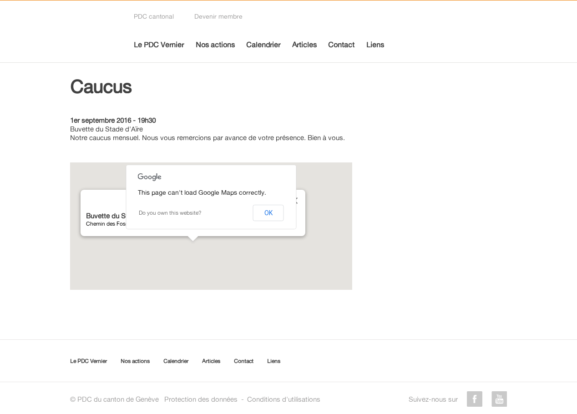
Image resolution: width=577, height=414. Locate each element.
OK (268, 213)
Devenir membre (218, 16)
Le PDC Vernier (159, 44)
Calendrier (263, 44)
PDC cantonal (154, 16)
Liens (375, 44)
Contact (341, 44)
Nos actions (215, 44)
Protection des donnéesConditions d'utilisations (242, 399)
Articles (304, 44)
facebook (474, 399)
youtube (499, 399)
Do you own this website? (170, 212)
